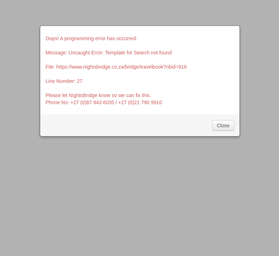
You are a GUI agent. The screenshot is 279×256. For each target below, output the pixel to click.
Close (223, 125)
